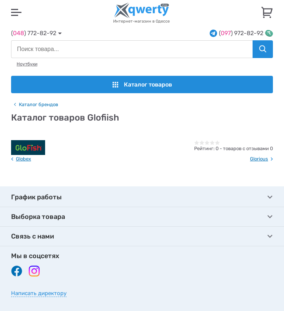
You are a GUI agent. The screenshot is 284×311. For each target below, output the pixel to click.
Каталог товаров (142, 84)
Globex (23, 159)
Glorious (259, 159)
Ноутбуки (27, 64)
